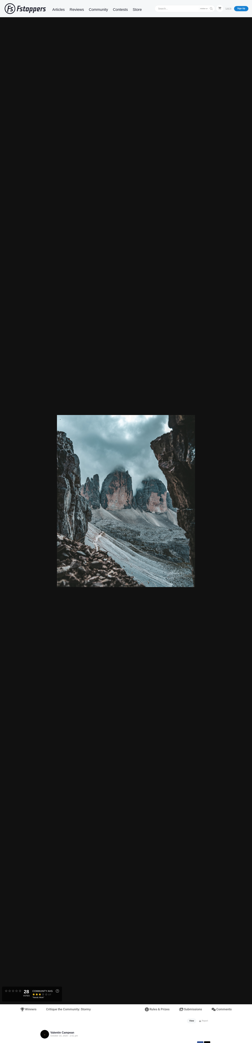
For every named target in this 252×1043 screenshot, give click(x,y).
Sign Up (241, 8)
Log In (228, 8)
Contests (120, 9)
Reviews (77, 9)
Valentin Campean (62, 1032)
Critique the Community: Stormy (68, 1009)
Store (137, 9)
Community (98, 9)
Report (203, 1021)
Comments (222, 1009)
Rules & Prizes (157, 1009)
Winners (28, 1009)
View (191, 1021)
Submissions (190, 1009)
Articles (58, 9)
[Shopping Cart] (219, 8)
